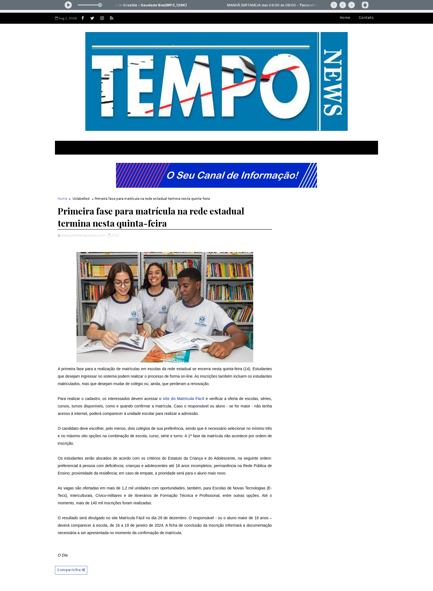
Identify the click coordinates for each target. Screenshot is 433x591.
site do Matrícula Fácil (183, 398)
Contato (366, 17)
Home (345, 17)
